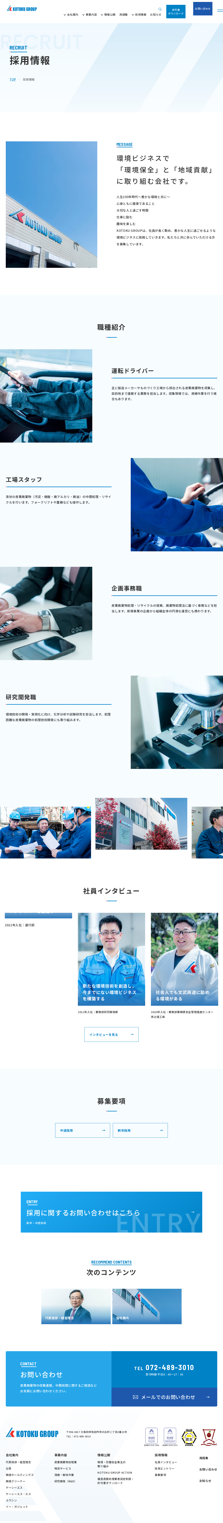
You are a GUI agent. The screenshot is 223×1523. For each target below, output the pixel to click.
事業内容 (60, 1512)
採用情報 (161, 1512)
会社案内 (12, 1512)
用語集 (203, 1512)
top (13, 79)
